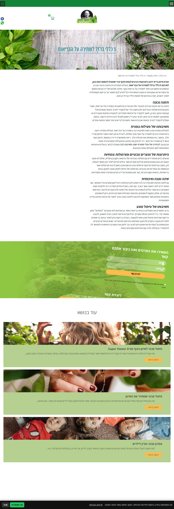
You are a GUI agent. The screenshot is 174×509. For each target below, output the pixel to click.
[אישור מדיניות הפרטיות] (145, 277)
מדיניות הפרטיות (134, 275)
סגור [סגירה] (5, 504)
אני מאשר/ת (17, 504)
